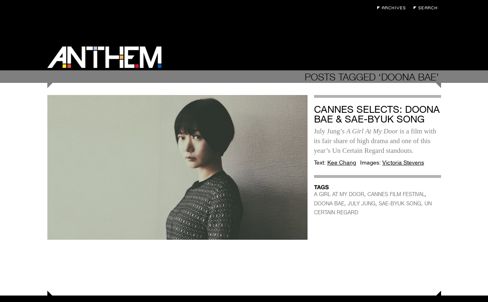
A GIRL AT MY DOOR (339, 194)
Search (427, 7)
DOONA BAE (329, 204)
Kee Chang (341, 162)
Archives (393, 7)
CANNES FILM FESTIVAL (396, 194)
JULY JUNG (362, 204)
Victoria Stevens (403, 162)
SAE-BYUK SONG (400, 204)
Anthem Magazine (104, 57)
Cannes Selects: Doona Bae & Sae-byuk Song (377, 114)
